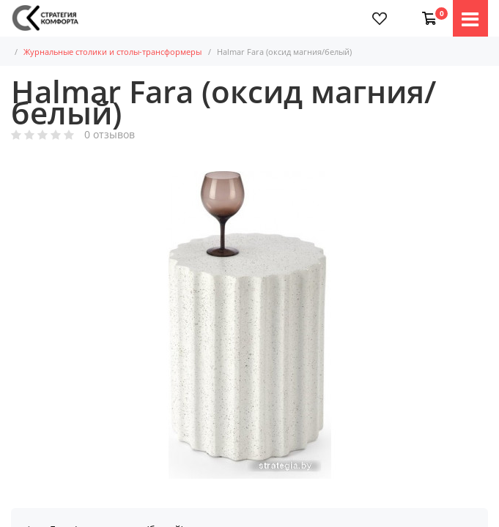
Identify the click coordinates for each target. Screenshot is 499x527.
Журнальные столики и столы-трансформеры (122, 51)
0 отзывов (109, 135)
